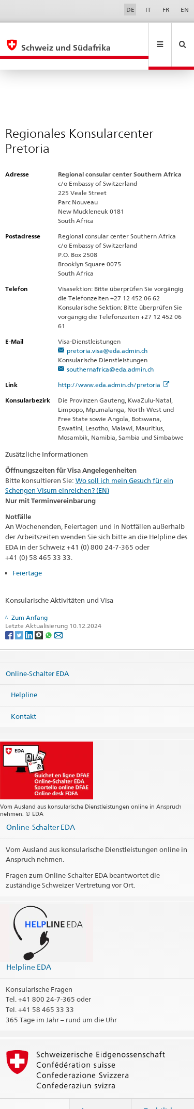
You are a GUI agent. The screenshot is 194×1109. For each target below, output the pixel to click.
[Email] (58, 612)
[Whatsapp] (49, 612)
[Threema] (39, 612)
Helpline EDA (28, 944)
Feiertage (27, 551)
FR (166, 9)
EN (185, 9)
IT (148, 9)
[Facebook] (10, 612)
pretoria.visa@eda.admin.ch (107, 328)
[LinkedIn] (30, 612)
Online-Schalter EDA (37, 651)
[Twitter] (20, 612)
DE (130, 9)
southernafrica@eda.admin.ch (110, 347)
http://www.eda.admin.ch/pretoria (113, 362)
